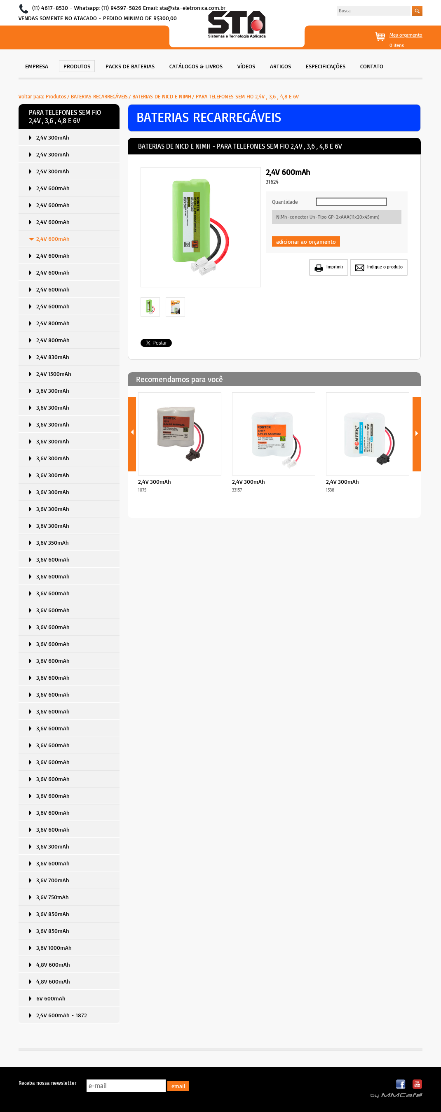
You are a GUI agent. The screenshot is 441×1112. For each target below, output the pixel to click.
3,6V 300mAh (52, 390)
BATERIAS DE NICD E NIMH (161, 96)
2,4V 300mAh (52, 137)
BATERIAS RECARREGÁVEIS (99, 96)
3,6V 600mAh (53, 559)
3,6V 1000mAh (54, 947)
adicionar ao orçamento (306, 241)
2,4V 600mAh (53, 188)
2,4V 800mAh (53, 323)
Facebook (401, 1084)
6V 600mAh (51, 998)
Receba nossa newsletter (47, 1082)
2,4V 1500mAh (53, 374)
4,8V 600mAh (53, 964)
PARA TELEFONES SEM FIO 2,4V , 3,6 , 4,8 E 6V (247, 96)
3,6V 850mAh (52, 914)
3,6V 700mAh (52, 880)
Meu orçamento (405, 35)
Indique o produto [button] (385, 267)
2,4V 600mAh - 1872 (61, 1015)
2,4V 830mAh (52, 357)
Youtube (417, 1084)
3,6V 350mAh (52, 542)
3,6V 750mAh (52, 897)
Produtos (56, 96)
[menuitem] (37, 65)
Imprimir (334, 267)
